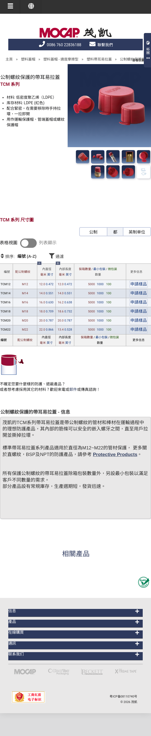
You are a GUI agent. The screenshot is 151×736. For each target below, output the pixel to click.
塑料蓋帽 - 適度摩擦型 (60, 59)
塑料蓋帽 (28, 59)
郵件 (73, 389)
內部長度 (64, 271)
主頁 (9, 59)
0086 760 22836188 (60, 45)
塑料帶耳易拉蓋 (99, 59)
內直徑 (45, 271)
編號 (7, 272)
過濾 (72, 255)
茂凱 (134, 702)
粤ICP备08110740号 (123, 696)
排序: (24, 256)
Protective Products (115, 454)
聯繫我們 (101, 45)
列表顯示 (48, 242)
